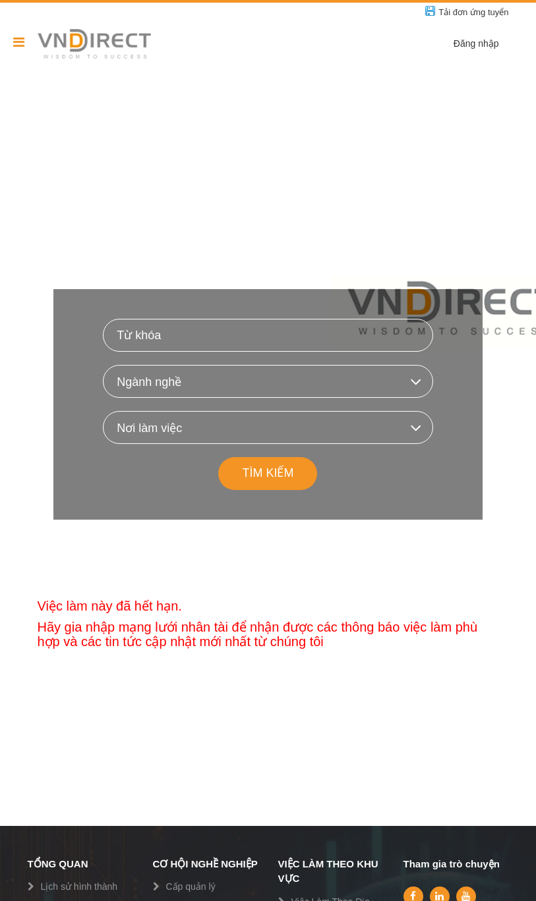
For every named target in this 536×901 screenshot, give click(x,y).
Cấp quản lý (191, 886)
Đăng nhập (476, 43)
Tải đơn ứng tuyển (473, 12)
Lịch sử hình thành (79, 886)
